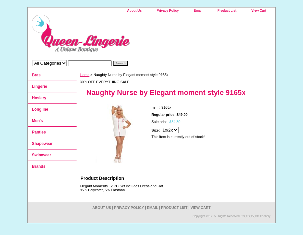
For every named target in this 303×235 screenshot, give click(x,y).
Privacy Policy (168, 10)
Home (84, 75)
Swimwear (41, 155)
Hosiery (39, 98)
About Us (134, 10)
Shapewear (42, 143)
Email (198, 10)
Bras (36, 75)
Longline (40, 109)
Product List (226, 10)
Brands (38, 166)
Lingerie (39, 86)
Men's (37, 120)
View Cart (259, 10)
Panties (39, 132)
